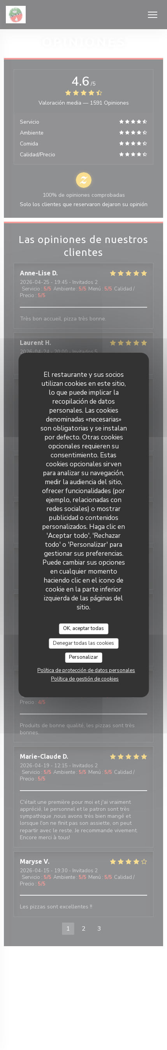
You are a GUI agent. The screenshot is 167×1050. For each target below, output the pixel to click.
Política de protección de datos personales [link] (86, 670)
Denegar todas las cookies (83, 643)
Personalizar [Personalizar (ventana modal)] (83, 657)
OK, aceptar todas (83, 628)
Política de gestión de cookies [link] (85, 679)
